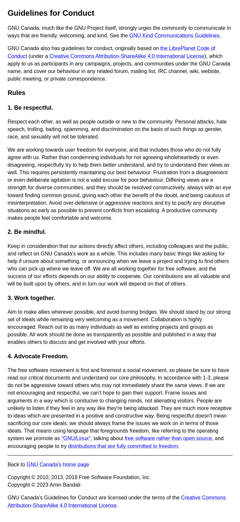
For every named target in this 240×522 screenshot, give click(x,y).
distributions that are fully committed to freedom (123, 446)
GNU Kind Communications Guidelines (174, 35)
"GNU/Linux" (76, 438)
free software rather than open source (168, 438)
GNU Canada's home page (57, 464)
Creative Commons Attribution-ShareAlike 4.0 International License (126, 56)
